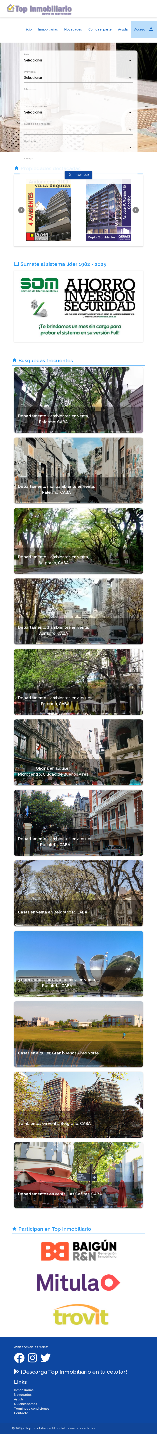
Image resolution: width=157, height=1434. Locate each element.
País (26, 54)
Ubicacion (30, 89)
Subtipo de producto (37, 123)
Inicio (28, 29)
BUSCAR (78, 175)
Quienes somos (25, 1404)
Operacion (30, 141)
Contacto (21, 1413)
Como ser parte (100, 29)
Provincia (30, 71)
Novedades (73, 29)
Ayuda (123, 29)
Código (28, 158)
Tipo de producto (35, 106)
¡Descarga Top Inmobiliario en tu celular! (70, 1371)
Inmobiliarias (48, 29)
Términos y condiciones (31, 1408)
